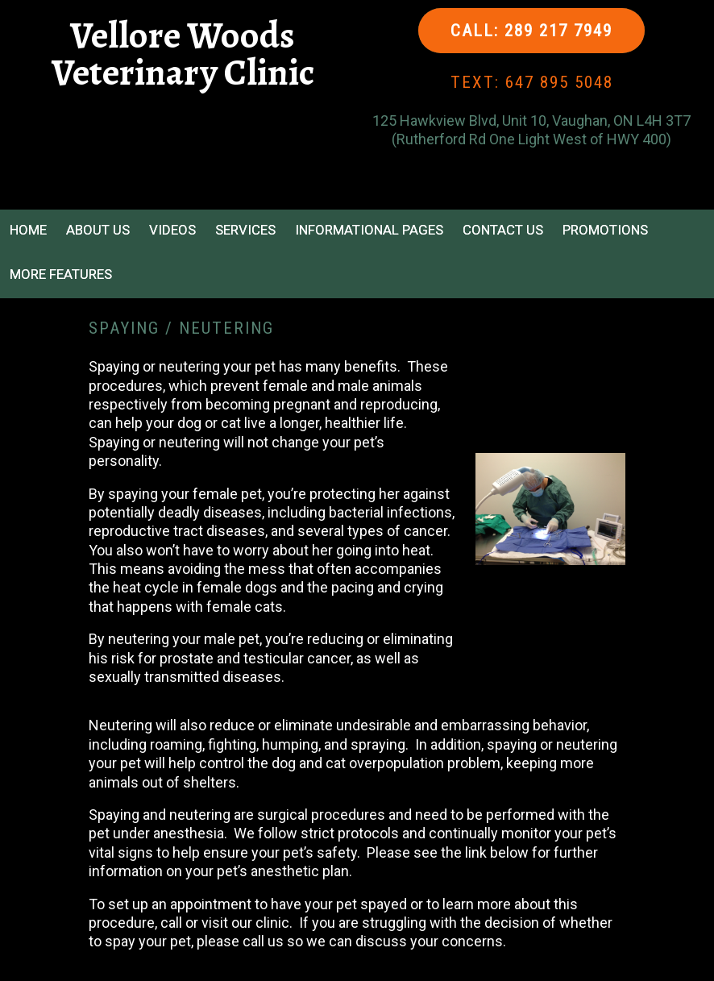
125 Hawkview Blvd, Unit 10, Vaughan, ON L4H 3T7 (531, 120)
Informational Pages (369, 230)
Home (28, 230)
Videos (172, 230)
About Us (98, 230)
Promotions (605, 230)
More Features (61, 274)
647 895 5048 (559, 82)
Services (245, 230)
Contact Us (503, 230)
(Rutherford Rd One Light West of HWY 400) (531, 139)
